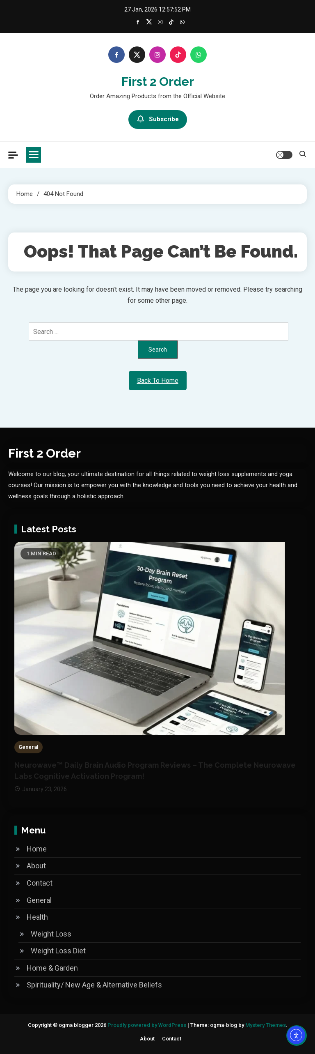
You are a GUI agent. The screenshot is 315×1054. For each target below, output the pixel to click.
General (28, 747)
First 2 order (157, 81)
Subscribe (158, 119)
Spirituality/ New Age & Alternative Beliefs (94, 984)
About (36, 865)
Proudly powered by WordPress (147, 1025)
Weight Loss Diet (58, 950)
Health (37, 917)
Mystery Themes (265, 1025)
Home (37, 849)
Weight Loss (51, 934)
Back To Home (157, 380)
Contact (39, 883)
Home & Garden (52, 968)
